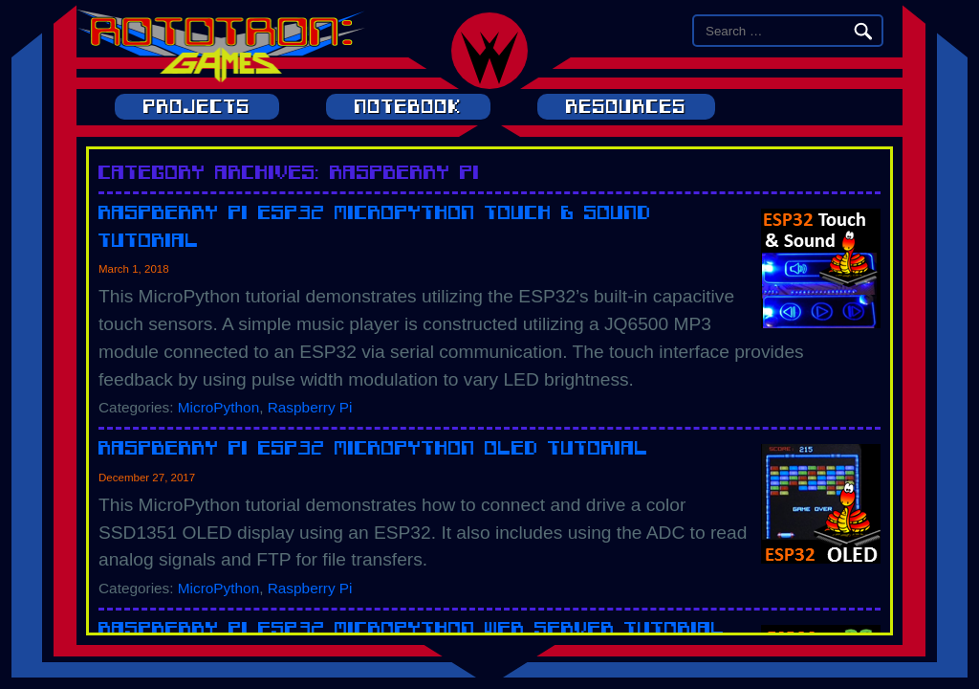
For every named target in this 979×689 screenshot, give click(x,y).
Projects (196, 107)
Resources (626, 107)
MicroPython (218, 407)
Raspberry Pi (310, 407)
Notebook (408, 107)
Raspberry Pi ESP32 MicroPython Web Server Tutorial (411, 628)
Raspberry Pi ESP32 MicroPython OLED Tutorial (373, 447)
